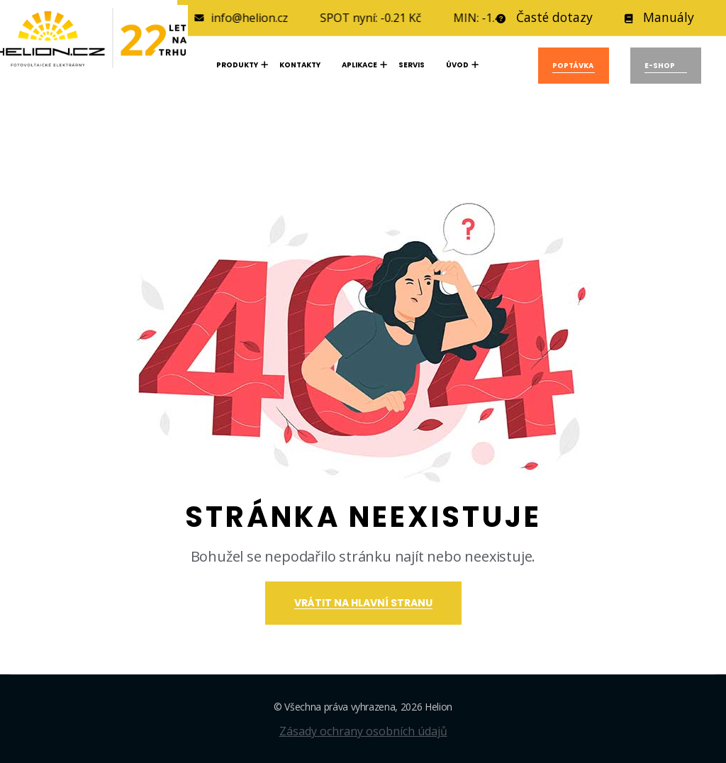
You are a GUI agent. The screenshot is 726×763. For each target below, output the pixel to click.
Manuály (659, 18)
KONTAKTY (299, 65)
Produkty (237, 65)
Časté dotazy (544, 18)
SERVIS (411, 65)
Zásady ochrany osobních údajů (363, 731)
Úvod (457, 65)
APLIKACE (359, 65)
